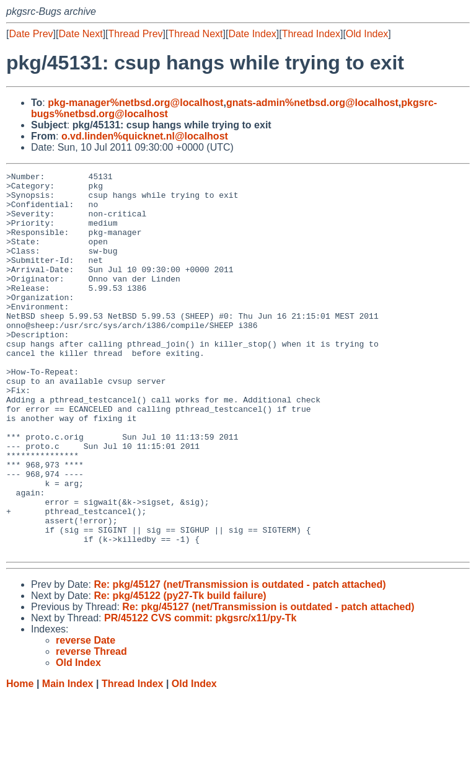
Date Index (252, 34)
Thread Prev (135, 34)
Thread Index (311, 34)
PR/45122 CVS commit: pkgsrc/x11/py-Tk (200, 694)
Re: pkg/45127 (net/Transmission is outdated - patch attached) (240, 660)
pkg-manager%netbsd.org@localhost (135, 102)
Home (19, 760)
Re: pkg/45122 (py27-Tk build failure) (180, 672)
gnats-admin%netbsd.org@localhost (312, 102)
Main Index (68, 760)
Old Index (367, 34)
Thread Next (195, 34)
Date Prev (31, 34)
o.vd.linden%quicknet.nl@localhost (144, 136)
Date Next (80, 34)
